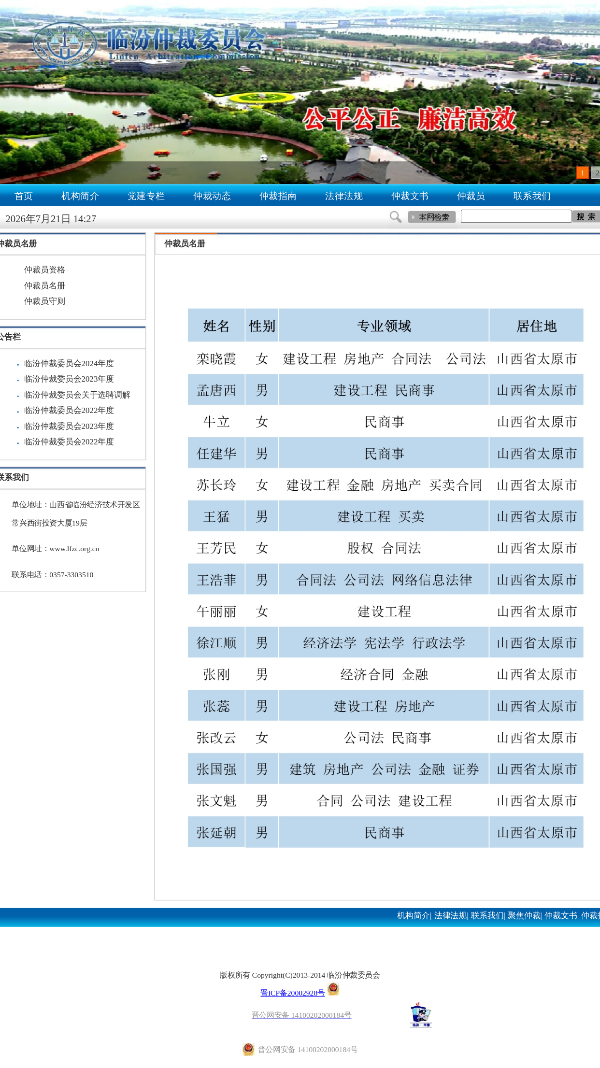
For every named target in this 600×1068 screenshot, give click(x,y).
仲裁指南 (278, 196)
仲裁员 (471, 196)
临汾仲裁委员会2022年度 (69, 410)
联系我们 (532, 196)
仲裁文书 (410, 196)
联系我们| (488, 915)
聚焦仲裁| (525, 915)
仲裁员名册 (44, 285)
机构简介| (414, 915)
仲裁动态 (212, 196)
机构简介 (80, 196)
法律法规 (344, 196)
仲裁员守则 (44, 301)
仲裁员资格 (44, 270)
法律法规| (451, 915)
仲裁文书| (561, 915)
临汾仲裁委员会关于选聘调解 (77, 394)
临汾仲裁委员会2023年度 (69, 379)
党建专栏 (146, 196)
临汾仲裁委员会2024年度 (69, 363)
